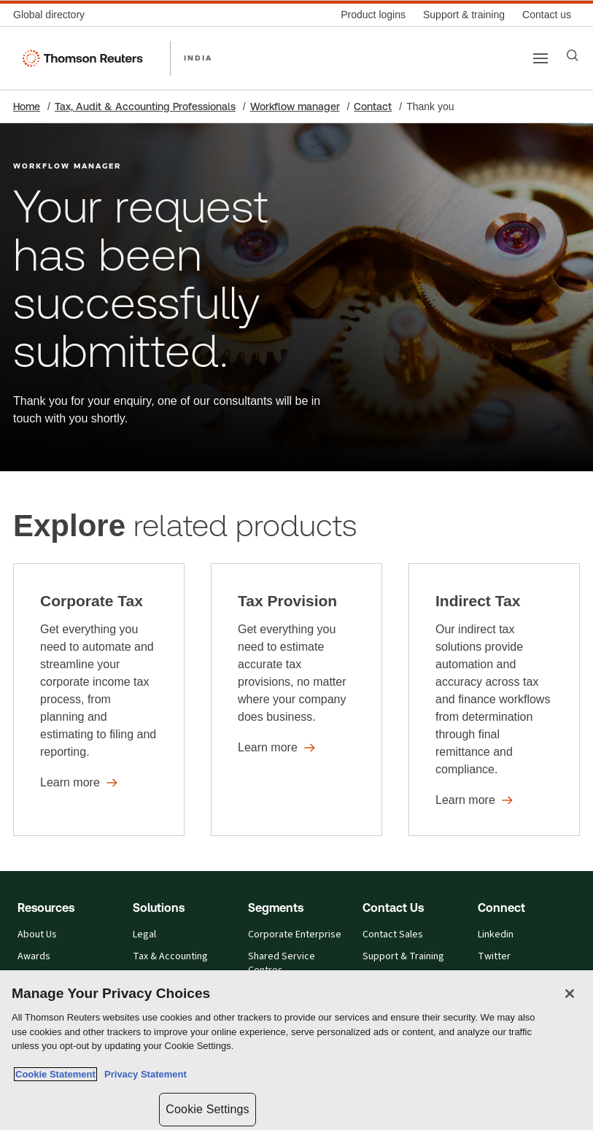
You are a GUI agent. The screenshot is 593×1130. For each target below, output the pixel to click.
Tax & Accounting (170, 956)
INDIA (198, 58)
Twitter (494, 956)
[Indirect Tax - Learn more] (494, 699)
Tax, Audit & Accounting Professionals (145, 106)
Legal (144, 934)
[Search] (573, 55)
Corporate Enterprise (294, 934)
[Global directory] (53, 15)
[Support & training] (463, 15)
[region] (296, 1050)
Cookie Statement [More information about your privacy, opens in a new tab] (55, 1074)
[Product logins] (373, 15)
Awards (34, 956)
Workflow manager (295, 106)
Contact (373, 106)
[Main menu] (540, 58)
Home (26, 106)
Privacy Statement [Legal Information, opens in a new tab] (143, 1074)
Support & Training (403, 956)
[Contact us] (546, 15)
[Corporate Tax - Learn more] (99, 699)
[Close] (570, 994)
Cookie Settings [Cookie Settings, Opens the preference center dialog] (207, 1109)
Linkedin (495, 934)
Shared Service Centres (281, 963)
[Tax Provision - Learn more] (296, 699)
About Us (37, 934)
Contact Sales (393, 934)
